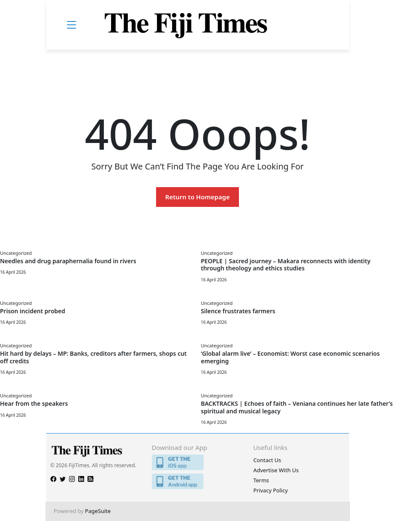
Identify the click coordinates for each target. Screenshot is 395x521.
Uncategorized (16, 253)
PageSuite (98, 511)
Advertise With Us (276, 470)
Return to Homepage (197, 197)
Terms (261, 480)
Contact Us (267, 460)
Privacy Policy (270, 490)
